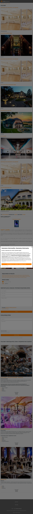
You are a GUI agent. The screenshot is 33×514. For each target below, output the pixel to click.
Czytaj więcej (4, 261)
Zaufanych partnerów (15, 256)
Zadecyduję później (5, 266)
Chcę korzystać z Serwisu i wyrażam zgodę (16, 264)
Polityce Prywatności (26, 257)
